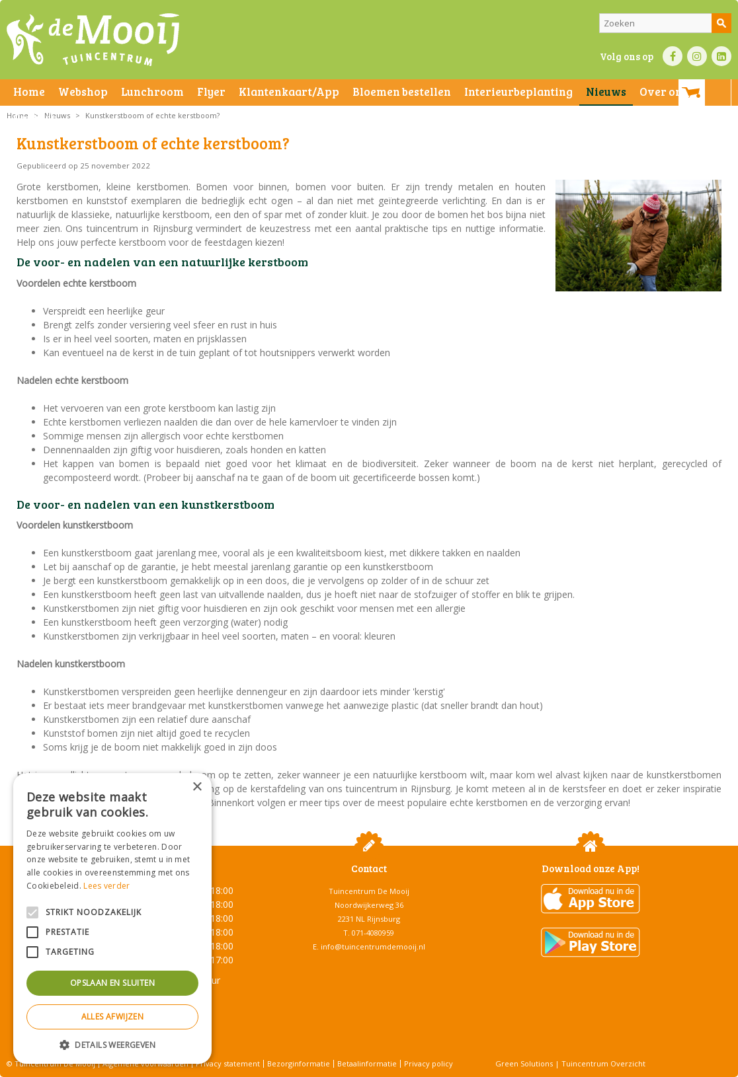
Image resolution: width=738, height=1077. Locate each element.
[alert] (112, 918)
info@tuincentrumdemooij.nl (373, 946)
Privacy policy (428, 1063)
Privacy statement (228, 1063)
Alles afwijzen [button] (112, 1016)
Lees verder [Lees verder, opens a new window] (106, 885)
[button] (112, 1044)
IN (697, 56)
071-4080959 (373, 933)
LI (721, 56)
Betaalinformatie (367, 1063)
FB (672, 56)
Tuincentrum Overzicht (603, 1063)
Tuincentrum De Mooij (369, 891)
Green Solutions (524, 1063)
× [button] (197, 787)
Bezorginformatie (298, 1063)
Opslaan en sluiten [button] (112, 982)
